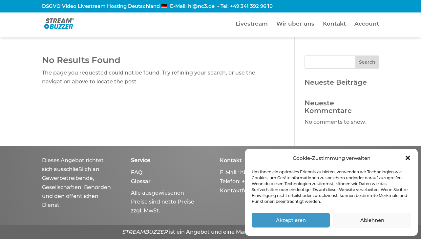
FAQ (136, 172)
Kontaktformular (242, 190)
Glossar (141, 181)
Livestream (252, 24)
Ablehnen (372, 220)
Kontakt (334, 24)
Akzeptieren (291, 220)
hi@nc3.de (201, 6)
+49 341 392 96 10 (251, 6)
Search (367, 62)
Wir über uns (295, 24)
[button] (408, 158)
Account (366, 24)
